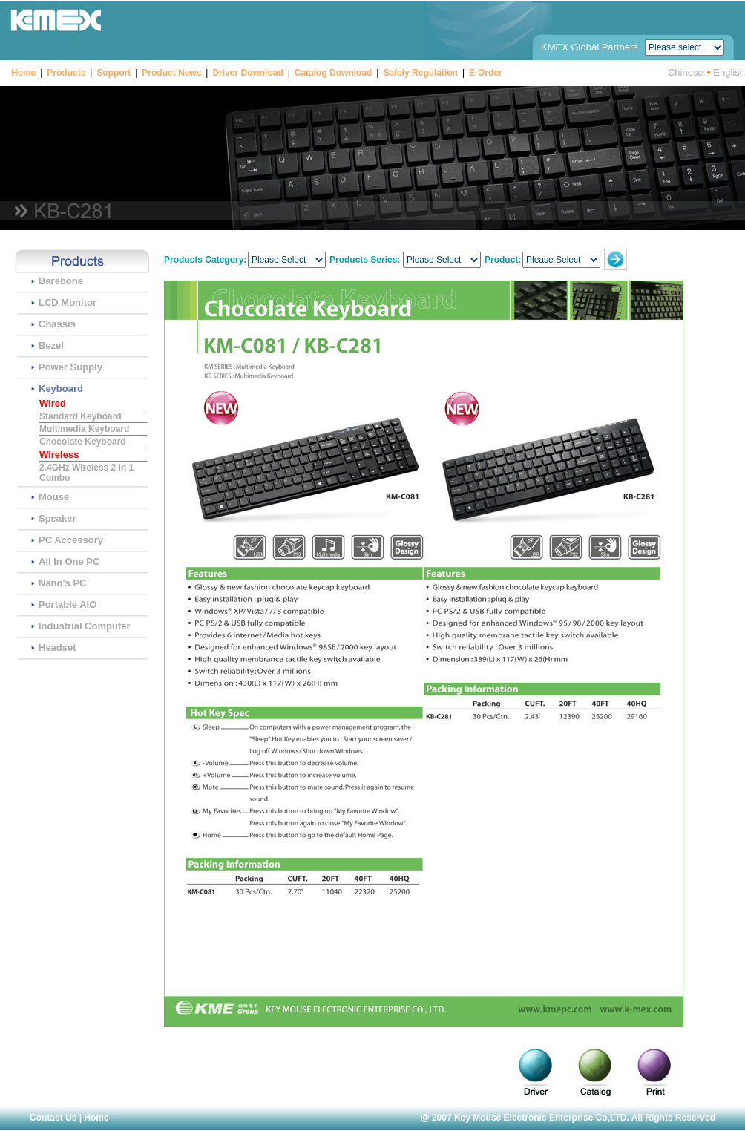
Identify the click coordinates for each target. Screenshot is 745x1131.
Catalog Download (333, 73)
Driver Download (247, 73)
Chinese (685, 71)
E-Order (485, 73)
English (729, 71)
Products (66, 73)
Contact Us (53, 1117)
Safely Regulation (420, 73)
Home (23, 73)
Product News (171, 73)
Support (113, 73)
